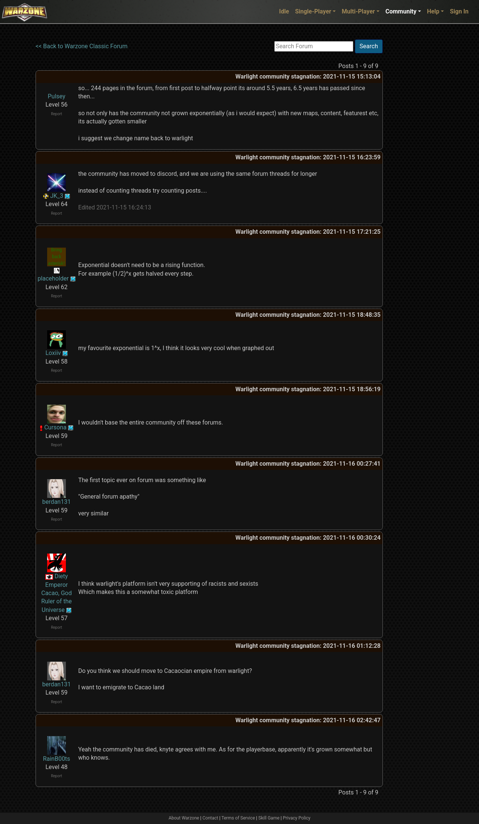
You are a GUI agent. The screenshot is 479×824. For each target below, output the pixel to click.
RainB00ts (56, 758)
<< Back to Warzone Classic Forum (82, 46)
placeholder (52, 278)
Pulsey (56, 96)
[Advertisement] (413, 151)
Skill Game (269, 818)
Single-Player (313, 11)
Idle (284, 11)
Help (433, 11)
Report (56, 114)
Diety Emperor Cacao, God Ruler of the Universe (56, 593)
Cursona (55, 427)
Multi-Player (358, 11)
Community (401, 11)
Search (369, 46)
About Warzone (183, 818)
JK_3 (56, 195)
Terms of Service (238, 818)
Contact (210, 818)
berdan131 (56, 501)
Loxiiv (53, 352)
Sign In (459, 11)
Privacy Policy (297, 818)
